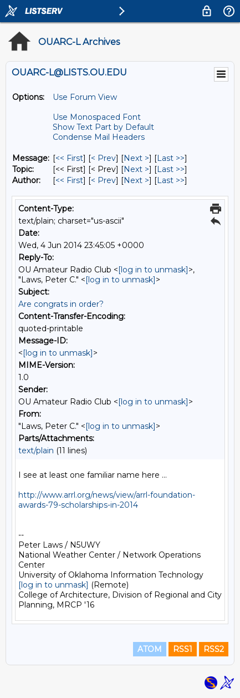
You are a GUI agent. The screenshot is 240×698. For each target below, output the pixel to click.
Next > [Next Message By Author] (136, 180)
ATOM (149, 649)
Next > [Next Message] (136, 158)
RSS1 (182, 649)
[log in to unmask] (153, 270)
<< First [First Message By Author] (69, 180)
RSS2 (213, 649)
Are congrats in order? (61, 304)
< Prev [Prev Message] (103, 158)
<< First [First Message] (69, 158)
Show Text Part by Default (103, 127)
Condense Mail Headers (99, 137)
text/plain (36, 451)
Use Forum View (85, 97)
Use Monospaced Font (97, 117)
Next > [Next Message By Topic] (136, 169)
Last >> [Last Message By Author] (171, 180)
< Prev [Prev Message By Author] (103, 180)
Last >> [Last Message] (171, 158)
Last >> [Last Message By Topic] (171, 169)
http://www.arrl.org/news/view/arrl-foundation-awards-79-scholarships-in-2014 (106, 500)
